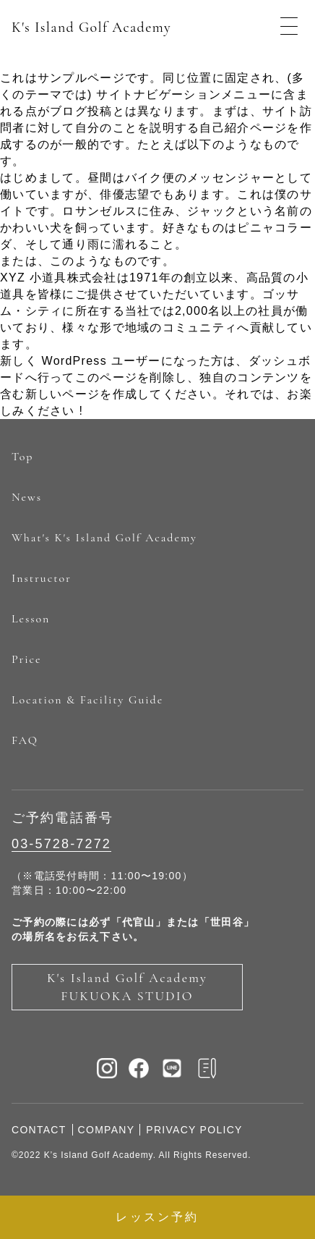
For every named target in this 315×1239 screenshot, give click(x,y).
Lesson (31, 619)
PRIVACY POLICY (194, 1130)
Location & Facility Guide (87, 700)
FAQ (25, 740)
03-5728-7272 (61, 844)
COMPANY (106, 1130)
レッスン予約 (157, 1217)
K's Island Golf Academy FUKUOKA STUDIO (127, 987)
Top (22, 456)
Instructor (42, 578)
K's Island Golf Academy (91, 27)
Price (26, 659)
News (27, 497)
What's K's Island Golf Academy (104, 537)
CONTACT (39, 1130)
